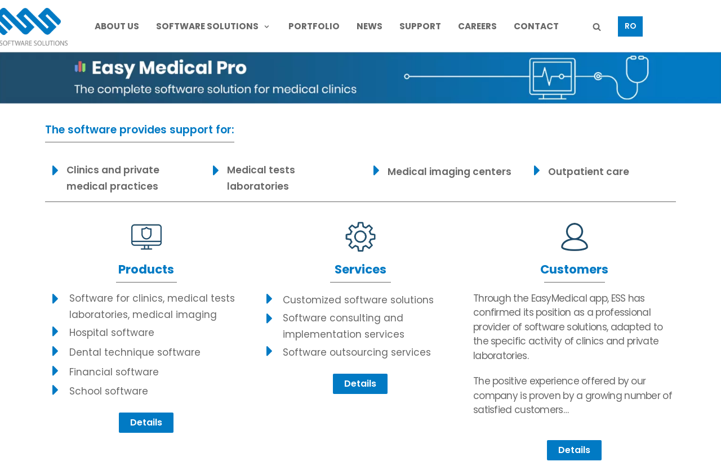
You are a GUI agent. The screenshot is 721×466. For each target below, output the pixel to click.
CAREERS (477, 26)
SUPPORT (420, 26)
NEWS (369, 26)
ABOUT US (117, 26)
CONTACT (536, 26)
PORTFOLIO (314, 26)
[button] (146, 423)
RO (630, 26)
